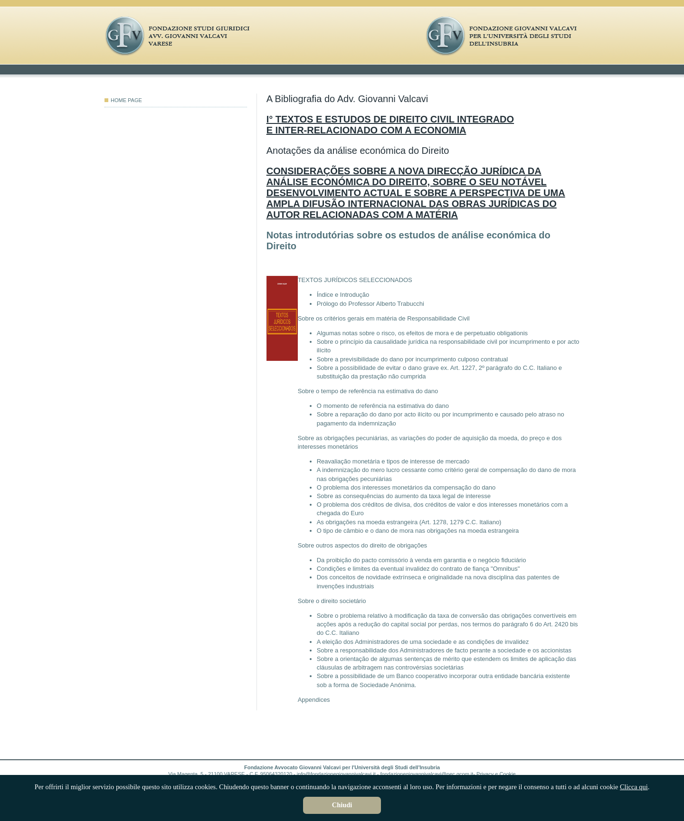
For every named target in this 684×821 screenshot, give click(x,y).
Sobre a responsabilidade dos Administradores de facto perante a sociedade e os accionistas (444, 650)
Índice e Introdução (343, 294)
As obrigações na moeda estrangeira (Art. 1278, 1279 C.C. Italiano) (409, 522)
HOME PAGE (123, 100)
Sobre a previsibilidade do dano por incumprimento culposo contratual (412, 359)
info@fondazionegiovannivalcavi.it (336, 774)
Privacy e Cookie (496, 774)
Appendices (314, 699)
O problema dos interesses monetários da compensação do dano (406, 487)
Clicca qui (634, 787)
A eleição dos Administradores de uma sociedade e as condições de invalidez (423, 641)
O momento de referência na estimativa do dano (383, 405)
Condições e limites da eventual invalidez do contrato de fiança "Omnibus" (418, 568)
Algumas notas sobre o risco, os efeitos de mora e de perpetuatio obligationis (422, 333)
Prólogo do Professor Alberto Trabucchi (370, 303)
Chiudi (342, 805)
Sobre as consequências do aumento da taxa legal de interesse (404, 496)
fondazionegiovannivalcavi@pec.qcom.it (427, 774)
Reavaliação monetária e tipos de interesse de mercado (393, 461)
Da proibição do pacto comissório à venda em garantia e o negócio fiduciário (421, 560)
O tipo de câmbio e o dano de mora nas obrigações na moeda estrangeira (418, 530)
